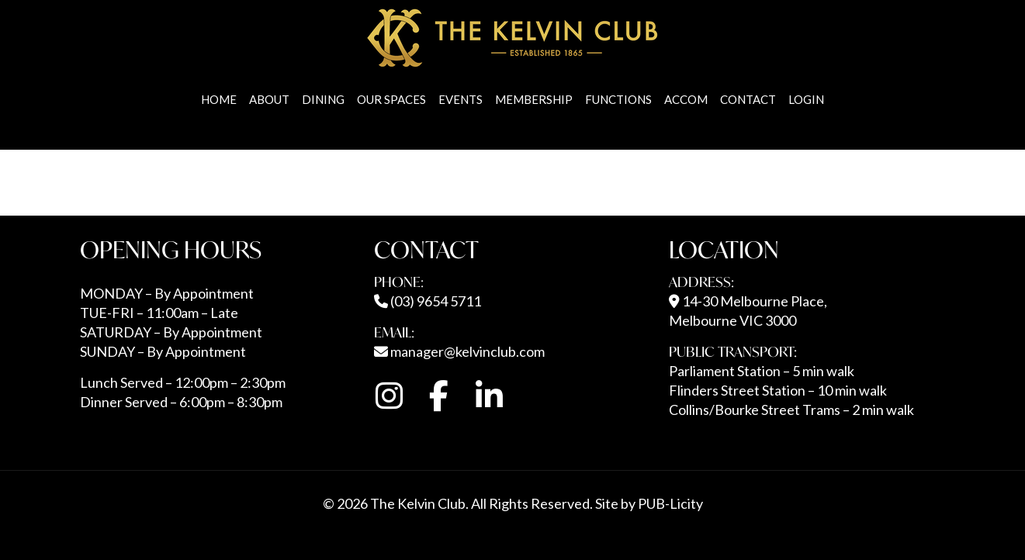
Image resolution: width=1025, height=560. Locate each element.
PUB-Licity (670, 503)
